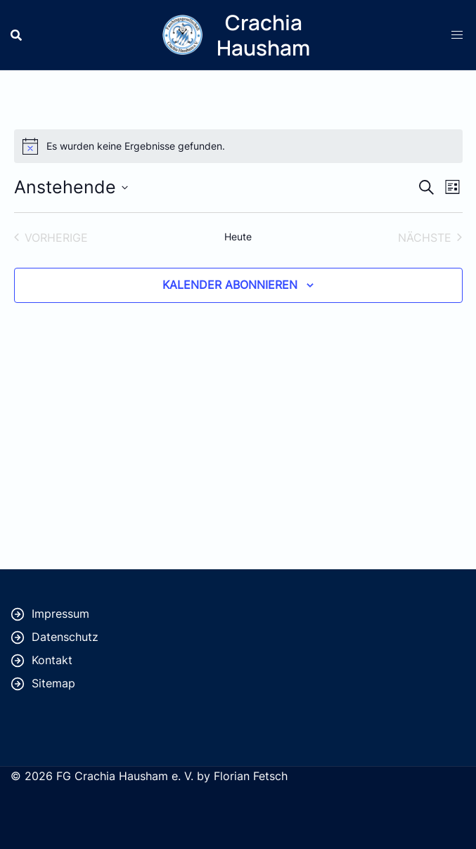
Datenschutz (65, 637)
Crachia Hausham (263, 35)
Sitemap (53, 683)
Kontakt (52, 660)
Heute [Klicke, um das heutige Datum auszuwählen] (238, 236)
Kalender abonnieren (229, 285)
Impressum (60, 614)
